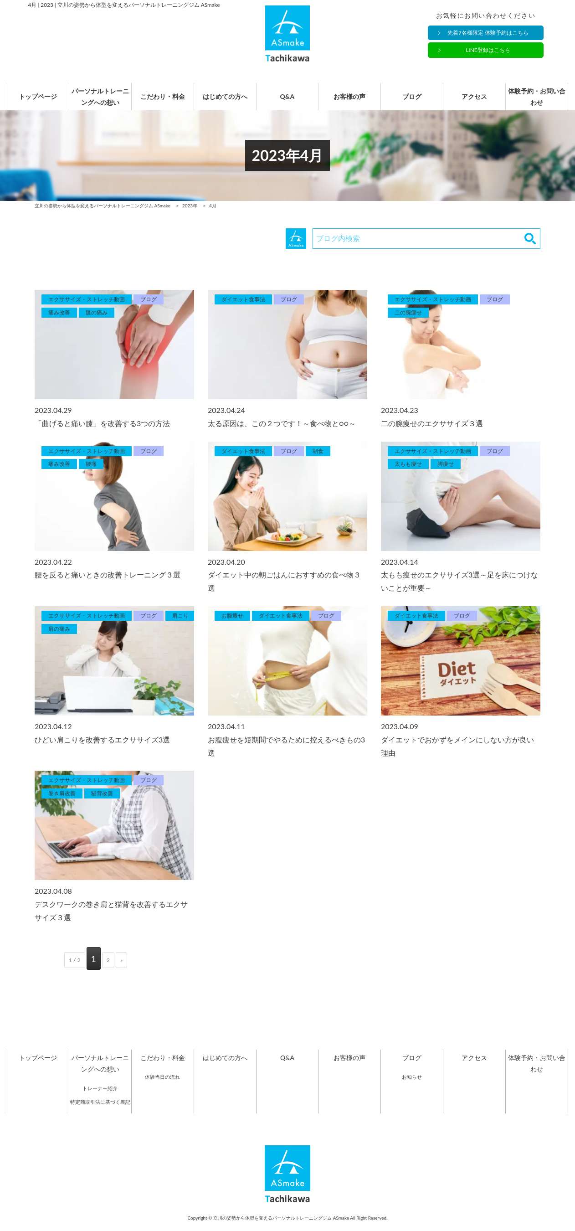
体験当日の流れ (162, 1086)
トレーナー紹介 (100, 1098)
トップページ (32, 101)
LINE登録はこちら (488, 50)
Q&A (287, 101)
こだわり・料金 (159, 101)
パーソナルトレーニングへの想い (95, 101)
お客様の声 (351, 101)
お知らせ (412, 1086)
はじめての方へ (223, 101)
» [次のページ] (121, 969)
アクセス (479, 101)
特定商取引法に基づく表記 (100, 1111)
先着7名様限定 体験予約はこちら (488, 33)
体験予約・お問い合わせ (542, 101)
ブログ (415, 101)
